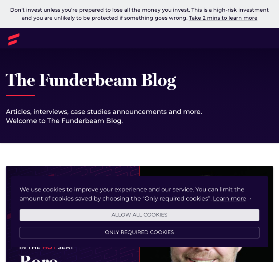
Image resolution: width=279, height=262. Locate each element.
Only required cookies (139, 240)
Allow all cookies (139, 223)
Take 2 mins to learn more (223, 18)
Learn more (229, 206)
